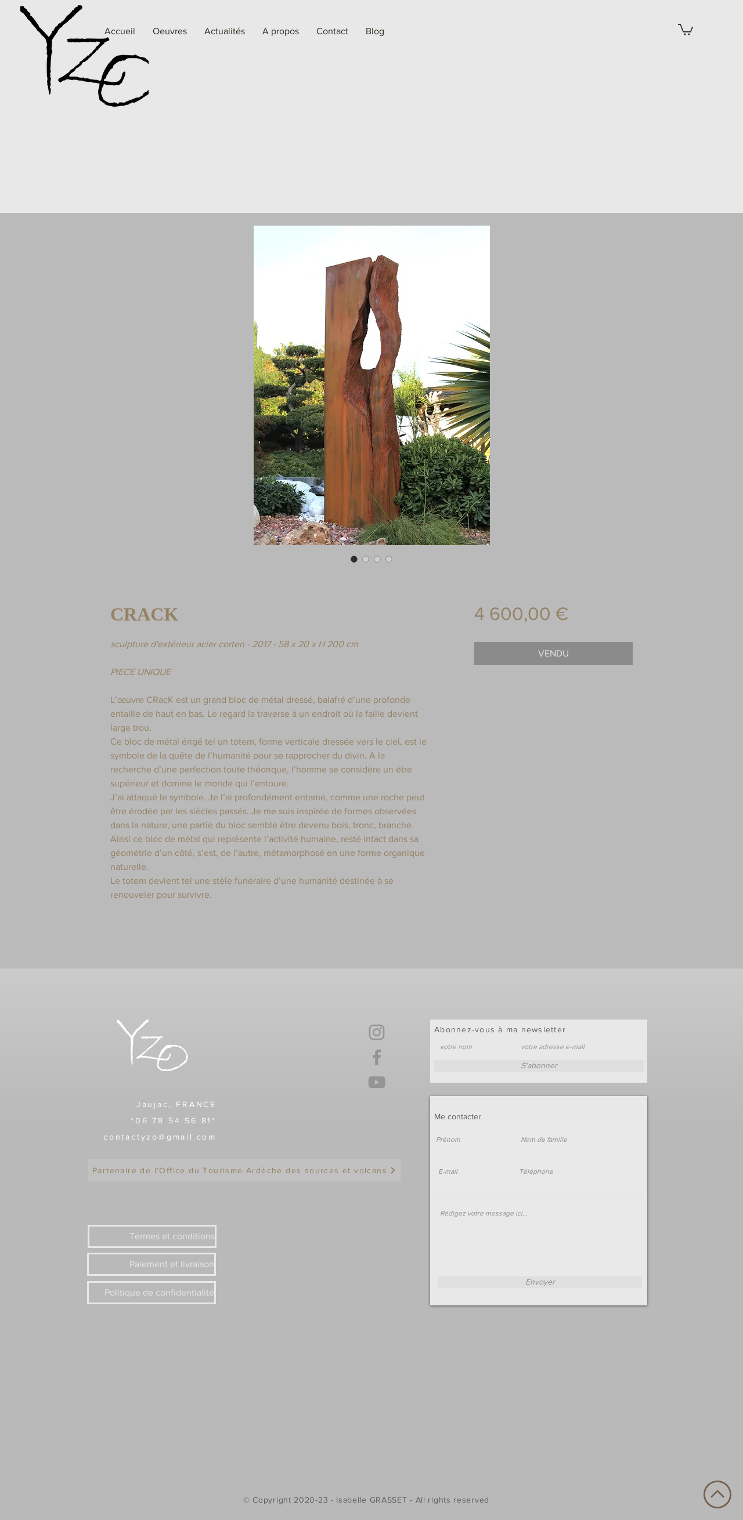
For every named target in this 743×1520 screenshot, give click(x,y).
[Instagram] (376, 1032)
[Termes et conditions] (152, 1236)
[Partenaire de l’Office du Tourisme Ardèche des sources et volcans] (244, 1170)
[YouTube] (376, 1082)
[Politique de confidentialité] (151, 1292)
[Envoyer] (540, 1282)
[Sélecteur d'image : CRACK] (354, 559)
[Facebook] (376, 1057)
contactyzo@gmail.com (160, 1136)
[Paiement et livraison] (151, 1264)
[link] (685, 29)
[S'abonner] (539, 1066)
